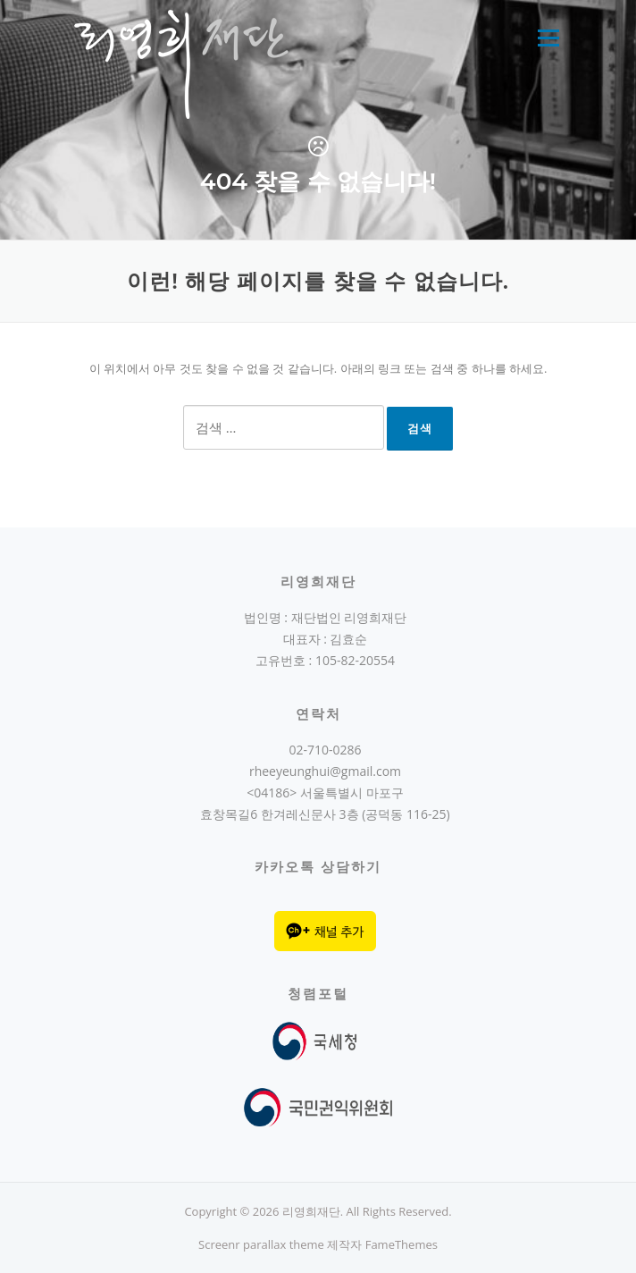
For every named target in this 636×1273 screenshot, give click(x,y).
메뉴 (547, 38)
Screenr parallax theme (261, 1244)
